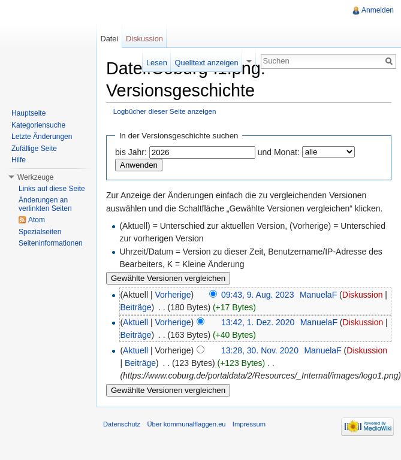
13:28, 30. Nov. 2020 (260, 350)
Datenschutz (121, 424)
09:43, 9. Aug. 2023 (257, 294)
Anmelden (377, 10)
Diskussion (362, 294)
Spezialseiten (40, 232)
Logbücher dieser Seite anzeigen (164, 111)
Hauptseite (28, 113)
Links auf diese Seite (52, 188)
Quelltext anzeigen (207, 62)
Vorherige (173, 294)
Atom (36, 220)
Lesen (156, 62)
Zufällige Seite (34, 148)
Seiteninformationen (51, 243)
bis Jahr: (131, 152)
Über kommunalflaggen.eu (186, 424)
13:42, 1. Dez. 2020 (257, 322)
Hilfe (18, 160)
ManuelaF (318, 294)
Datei (109, 38)
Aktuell (135, 322)
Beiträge (135, 307)
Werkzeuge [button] (35, 177)
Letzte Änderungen (41, 136)
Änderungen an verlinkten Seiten (45, 204)
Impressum (249, 424)
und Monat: (279, 152)
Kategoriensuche (38, 125)
